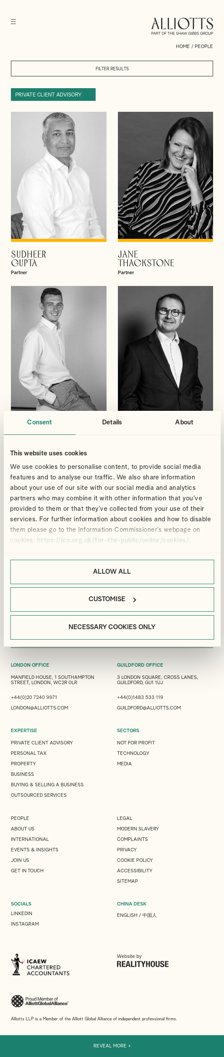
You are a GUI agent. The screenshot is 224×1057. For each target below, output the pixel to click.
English (127, 915)
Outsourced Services (39, 795)
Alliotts (182, 26)
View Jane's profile (166, 194)
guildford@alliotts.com (149, 708)
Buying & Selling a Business (47, 784)
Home (183, 46)
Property (23, 763)
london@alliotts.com (39, 708)
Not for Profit (136, 742)
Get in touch (27, 870)
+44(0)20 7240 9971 (34, 697)
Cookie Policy (135, 860)
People (20, 818)
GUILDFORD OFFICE (140, 665)
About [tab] (184, 422)
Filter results (112, 69)
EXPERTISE (24, 730)
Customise (112, 599)
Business (22, 774)
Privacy (127, 849)
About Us (22, 828)
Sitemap (127, 881)
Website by (143, 960)
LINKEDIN (21, 913)
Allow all (112, 571)
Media (124, 763)
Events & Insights (35, 849)
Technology (133, 753)
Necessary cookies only (112, 627)
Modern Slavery (138, 828)
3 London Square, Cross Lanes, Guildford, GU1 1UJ (157, 680)
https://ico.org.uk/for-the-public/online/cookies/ (113, 540)
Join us (20, 860)
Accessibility (134, 870)
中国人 (149, 915)
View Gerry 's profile (166, 368)
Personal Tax (29, 753)
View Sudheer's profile (59, 194)
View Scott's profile (59, 368)
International (30, 839)
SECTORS (128, 730)
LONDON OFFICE (30, 665)
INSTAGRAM (25, 924)
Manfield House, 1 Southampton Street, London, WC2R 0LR (52, 680)
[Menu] (13, 21)
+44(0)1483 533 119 (140, 697)
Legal (124, 818)
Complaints (132, 839)
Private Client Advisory (48, 95)
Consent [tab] (39, 422)
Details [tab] (112, 422)
